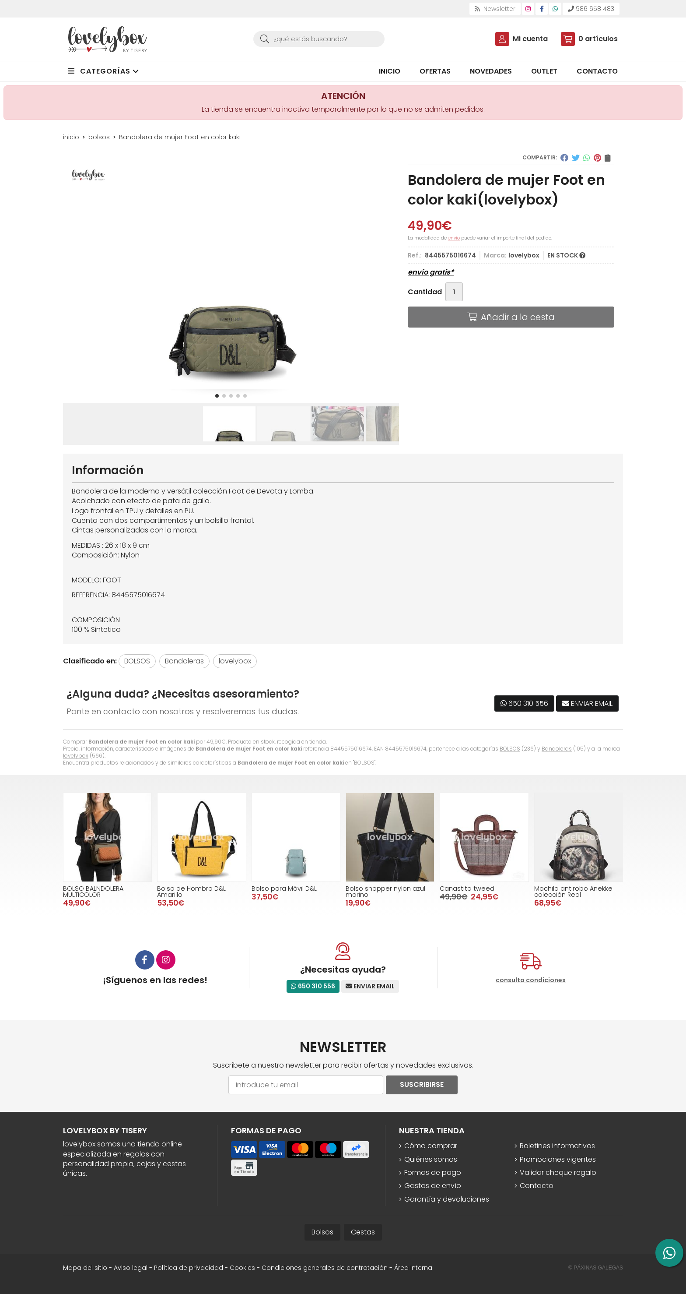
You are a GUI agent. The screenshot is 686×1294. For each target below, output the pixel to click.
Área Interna (413, 1267)
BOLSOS (510, 748)
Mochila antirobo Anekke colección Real (573, 891)
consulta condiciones (531, 980)
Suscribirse (422, 1084)
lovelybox (75, 755)
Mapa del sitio (85, 1267)
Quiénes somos (430, 1159)
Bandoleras (557, 748)
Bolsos (322, 1232)
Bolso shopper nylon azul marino (385, 891)
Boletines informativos (557, 1146)
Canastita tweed (467, 888)
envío (454, 238)
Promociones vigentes (558, 1159)
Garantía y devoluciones (446, 1199)
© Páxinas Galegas (595, 1268)
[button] (217, 396)
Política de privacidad (188, 1267)
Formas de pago (432, 1173)
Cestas (363, 1232)
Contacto (536, 1186)
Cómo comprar (430, 1146)
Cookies (242, 1267)
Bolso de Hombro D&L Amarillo (191, 891)
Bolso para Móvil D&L (284, 888)
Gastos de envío (432, 1186)
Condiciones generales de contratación (325, 1267)
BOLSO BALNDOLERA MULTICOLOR (93, 891)
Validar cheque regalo (558, 1173)
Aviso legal (130, 1267)
